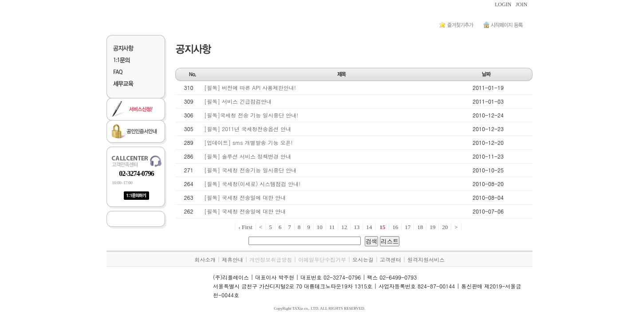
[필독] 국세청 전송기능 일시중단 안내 (250, 170)
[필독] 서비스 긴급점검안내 (238, 101)
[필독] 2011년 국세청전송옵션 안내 (247, 128)
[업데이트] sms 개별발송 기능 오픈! (248, 142)
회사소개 (205, 259)
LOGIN (503, 4)
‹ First (245, 227)
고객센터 (390, 259)
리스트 (389, 241)
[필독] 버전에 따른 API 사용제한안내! (250, 87)
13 (356, 227)
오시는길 (363, 259)
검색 (372, 241)
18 (420, 227)
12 (344, 227)
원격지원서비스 (426, 259)
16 (395, 227)
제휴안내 (232, 259)
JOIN (521, 4)
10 (320, 227)
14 (369, 227)
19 (432, 227)
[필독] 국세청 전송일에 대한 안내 (245, 197)
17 (407, 227)
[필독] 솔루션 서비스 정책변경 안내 (247, 156)
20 (445, 227)
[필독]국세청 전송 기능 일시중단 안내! (251, 115)
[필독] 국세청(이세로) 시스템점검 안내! (252, 183)
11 (332, 227)
